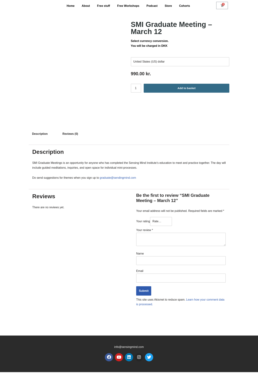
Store (168, 5)
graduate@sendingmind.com (119, 178)
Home (70, 5)
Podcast (152, 5)
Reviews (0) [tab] (70, 133)
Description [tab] (40, 133)
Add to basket (186, 88)
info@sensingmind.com (129, 348)
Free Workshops (128, 5)
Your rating (143, 222)
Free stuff (103, 5)
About (85, 5)
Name (140, 254)
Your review (144, 230)
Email (139, 271)
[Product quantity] (136, 88)
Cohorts (184, 5)
